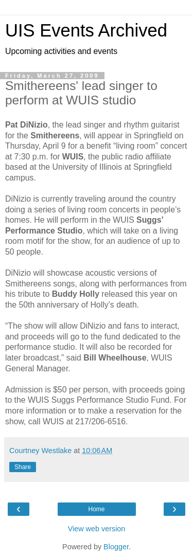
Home (96, 509)
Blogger (116, 547)
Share (22, 467)
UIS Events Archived (86, 30)
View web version (97, 529)
